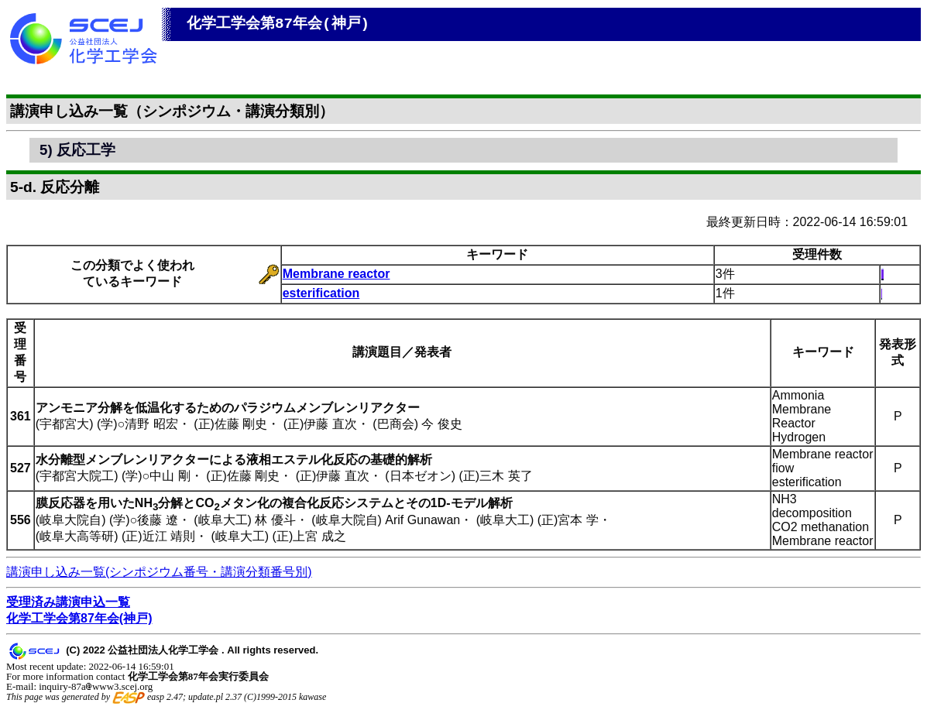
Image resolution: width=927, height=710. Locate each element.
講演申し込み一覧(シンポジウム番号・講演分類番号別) (159, 571)
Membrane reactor (336, 273)
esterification (321, 293)
